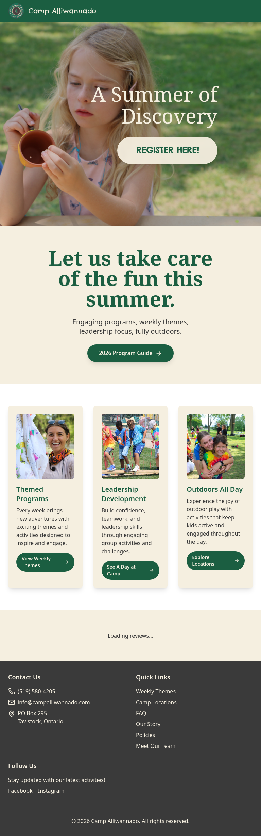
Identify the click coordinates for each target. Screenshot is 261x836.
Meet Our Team (155, 746)
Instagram (51, 790)
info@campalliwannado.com (54, 702)
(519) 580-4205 (36, 691)
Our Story (148, 724)
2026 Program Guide (130, 353)
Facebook (20, 790)
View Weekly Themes (45, 562)
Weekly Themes (156, 691)
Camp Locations (156, 702)
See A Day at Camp (130, 570)
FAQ (141, 713)
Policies (145, 735)
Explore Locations (215, 560)
